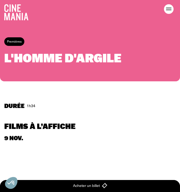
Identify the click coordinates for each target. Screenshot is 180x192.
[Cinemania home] (18, 11)
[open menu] (169, 9)
